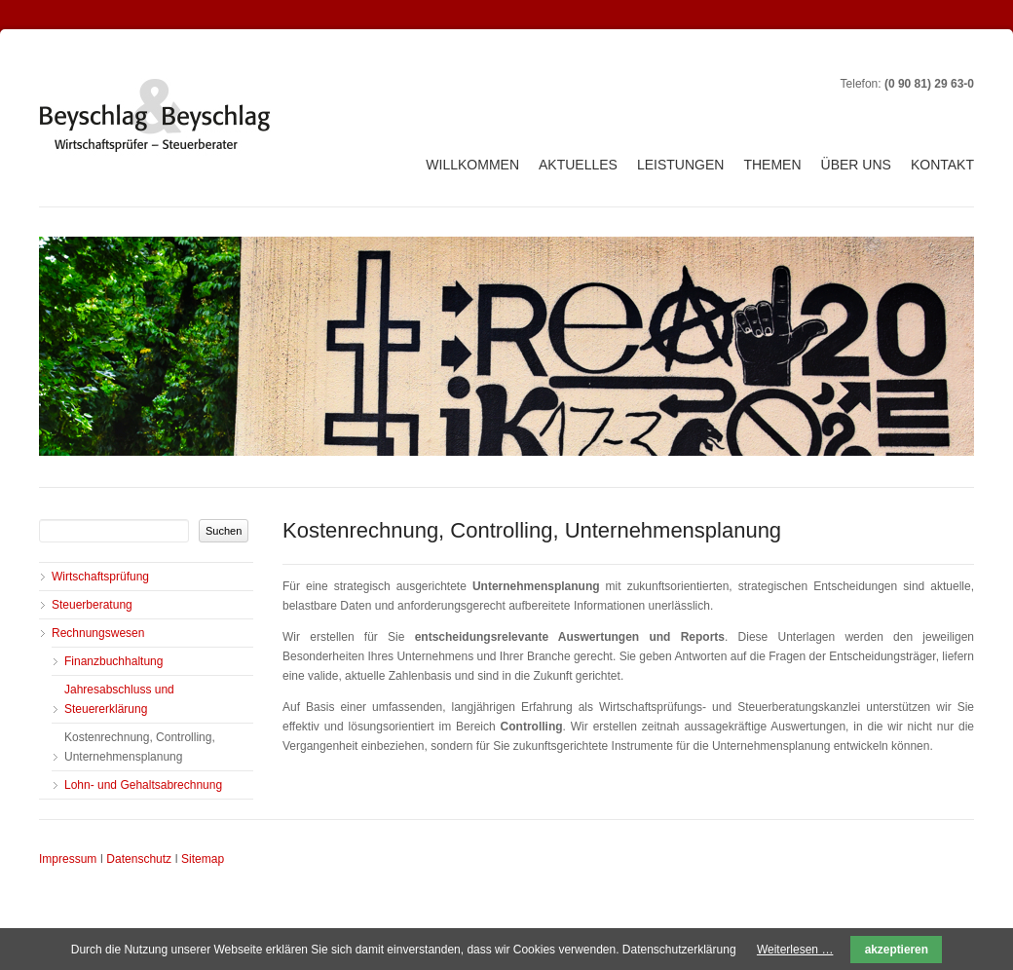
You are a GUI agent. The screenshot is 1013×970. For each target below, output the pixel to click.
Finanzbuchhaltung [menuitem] (113, 661)
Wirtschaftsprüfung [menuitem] (100, 576)
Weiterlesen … (795, 949)
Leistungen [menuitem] (680, 164)
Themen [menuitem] (772, 164)
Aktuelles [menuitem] (578, 164)
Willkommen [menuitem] (472, 164)
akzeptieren (896, 949)
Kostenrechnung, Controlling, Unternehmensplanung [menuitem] (139, 747)
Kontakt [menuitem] (942, 164)
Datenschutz (138, 859)
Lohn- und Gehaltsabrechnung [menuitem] (143, 785)
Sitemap (202, 859)
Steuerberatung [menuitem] (92, 605)
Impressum (67, 859)
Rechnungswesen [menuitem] (98, 633)
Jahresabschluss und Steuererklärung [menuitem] (119, 699)
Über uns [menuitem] (856, 164)
